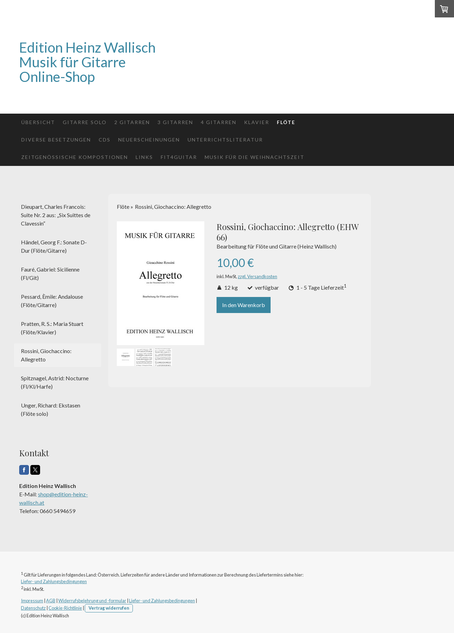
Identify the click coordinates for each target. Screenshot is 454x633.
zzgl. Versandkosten (257, 276)
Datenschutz (33, 608)
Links (144, 157)
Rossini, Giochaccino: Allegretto (46, 355)
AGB (50, 600)
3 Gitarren (175, 122)
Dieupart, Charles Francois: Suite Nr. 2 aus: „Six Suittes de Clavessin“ (55, 215)
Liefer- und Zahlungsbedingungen (54, 581)
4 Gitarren (218, 122)
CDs (105, 140)
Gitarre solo (85, 122)
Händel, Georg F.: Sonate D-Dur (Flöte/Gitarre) (54, 246)
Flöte (286, 122)
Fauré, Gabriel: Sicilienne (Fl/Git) (50, 273)
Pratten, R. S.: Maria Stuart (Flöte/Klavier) (52, 327)
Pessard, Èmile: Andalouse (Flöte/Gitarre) (52, 300)
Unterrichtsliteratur (225, 140)
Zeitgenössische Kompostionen (74, 157)
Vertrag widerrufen (109, 608)
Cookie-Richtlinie (65, 608)
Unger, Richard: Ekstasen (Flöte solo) (50, 409)
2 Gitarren (132, 122)
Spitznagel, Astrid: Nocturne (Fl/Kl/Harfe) (55, 382)
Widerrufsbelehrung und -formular (92, 600)
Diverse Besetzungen (56, 140)
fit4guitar (179, 157)
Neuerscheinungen (149, 140)
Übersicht (38, 122)
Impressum (32, 600)
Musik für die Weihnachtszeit (254, 157)
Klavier (256, 122)
